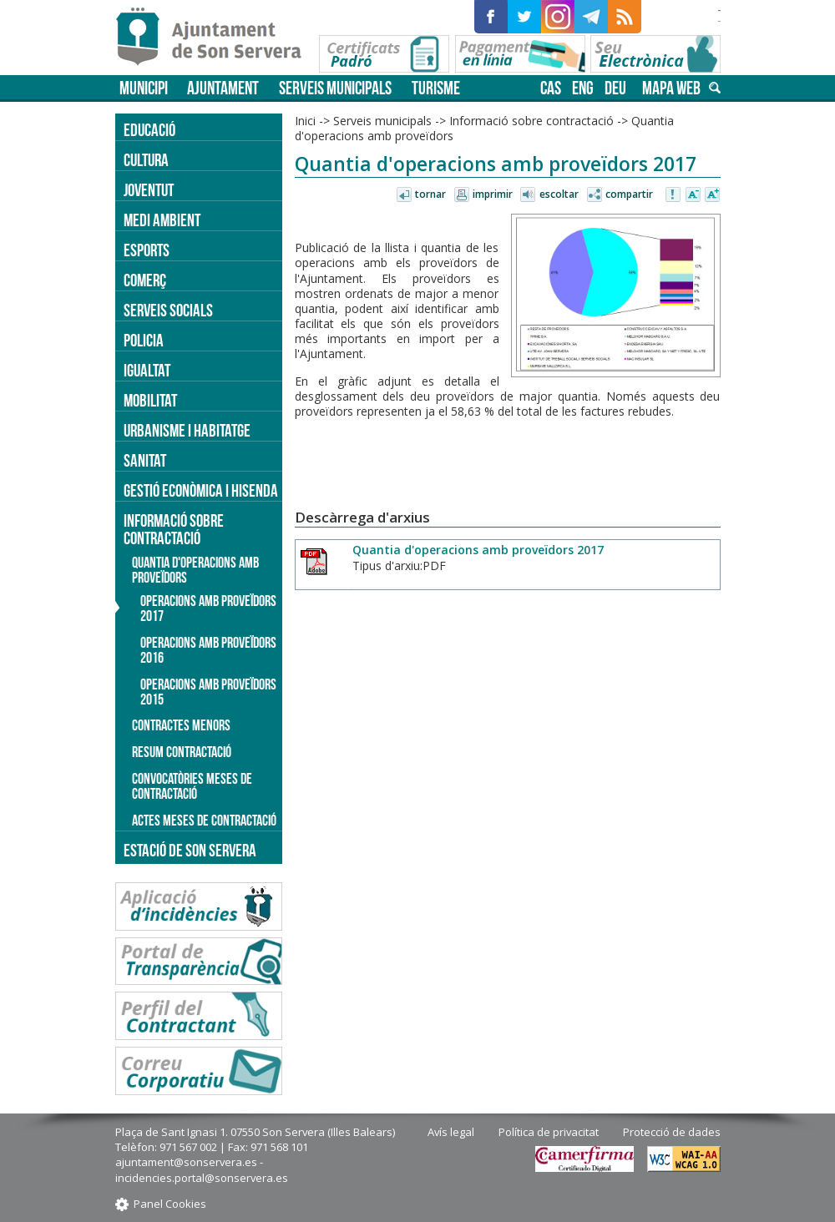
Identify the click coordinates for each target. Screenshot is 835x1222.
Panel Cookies (170, 1203)
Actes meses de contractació (204, 820)
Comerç (145, 280)
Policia (144, 340)
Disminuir (693, 195)
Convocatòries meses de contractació (192, 786)
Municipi (143, 88)
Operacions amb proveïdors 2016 (208, 650)
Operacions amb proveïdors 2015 (208, 692)
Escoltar (559, 194)
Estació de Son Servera (190, 850)
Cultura (146, 159)
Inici (305, 121)
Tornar (430, 194)
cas (550, 88)
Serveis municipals (335, 88)
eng (583, 88)
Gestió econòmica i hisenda (201, 490)
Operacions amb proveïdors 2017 (208, 608)
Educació (149, 129)
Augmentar (712, 195)
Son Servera (215, 37)
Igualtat (147, 370)
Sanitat (145, 460)
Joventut (149, 189)
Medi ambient (162, 220)
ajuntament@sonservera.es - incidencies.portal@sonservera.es (201, 1169)
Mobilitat (150, 400)
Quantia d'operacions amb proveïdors (195, 570)
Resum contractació (181, 752)
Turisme (436, 88)
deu (615, 88)
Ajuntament (223, 88)
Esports (147, 250)
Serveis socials (168, 310)
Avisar (673, 195)
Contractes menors (181, 725)
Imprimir (493, 194)
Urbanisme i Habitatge (187, 430)
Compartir (629, 194)
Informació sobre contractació (531, 121)
